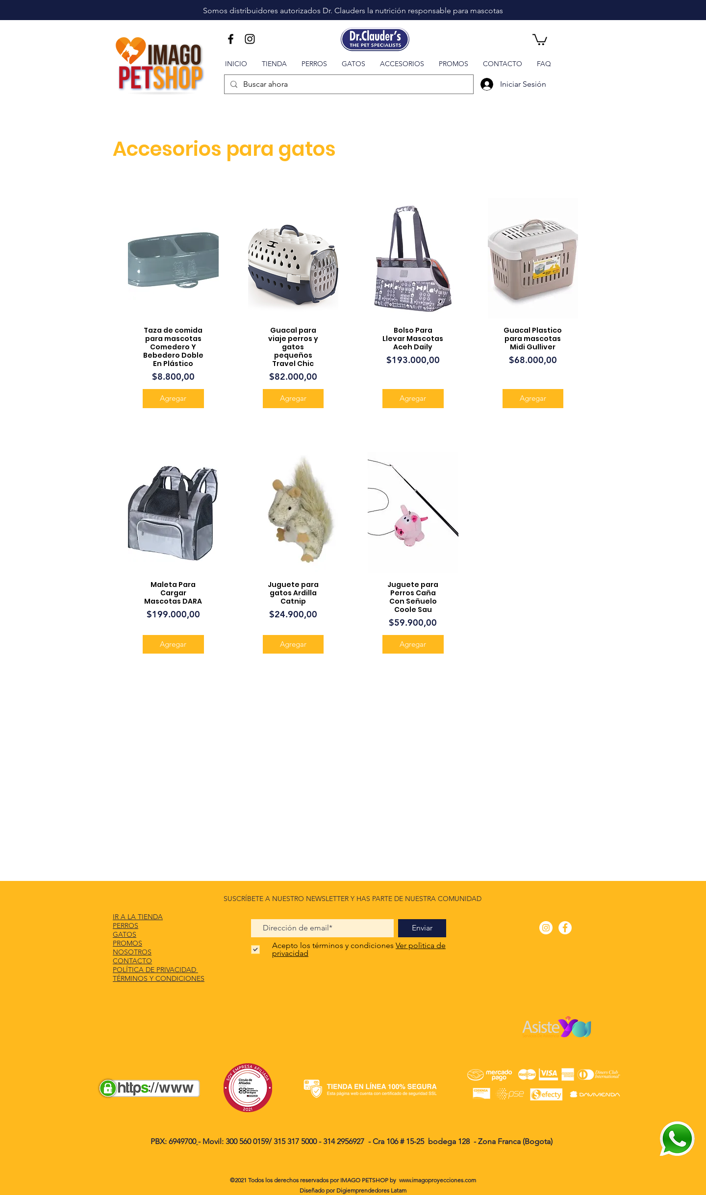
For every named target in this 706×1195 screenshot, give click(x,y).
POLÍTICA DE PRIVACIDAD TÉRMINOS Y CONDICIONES (158, 974)
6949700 (182, 1141)
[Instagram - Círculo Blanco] (546, 927)
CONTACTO (132, 960)
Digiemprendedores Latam (371, 1190)
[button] (539, 39)
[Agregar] (173, 398)
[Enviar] (422, 928)
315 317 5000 (296, 1141)
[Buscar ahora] (348, 84)
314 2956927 (343, 1141)
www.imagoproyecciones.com (437, 1180)
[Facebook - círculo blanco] (565, 927)
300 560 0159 (247, 1141)
